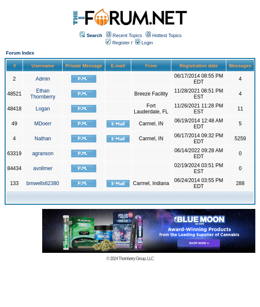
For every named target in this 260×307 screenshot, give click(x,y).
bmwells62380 (42, 183)
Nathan (43, 139)
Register (118, 42)
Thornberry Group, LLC (135, 258)
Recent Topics (127, 35)
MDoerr (42, 124)
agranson (42, 153)
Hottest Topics (167, 35)
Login (144, 42)
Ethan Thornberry (42, 94)
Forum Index (20, 52)
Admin (42, 79)
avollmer (42, 168)
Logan (43, 109)
